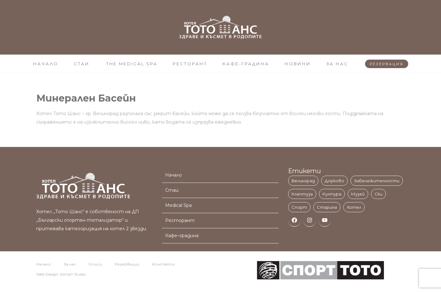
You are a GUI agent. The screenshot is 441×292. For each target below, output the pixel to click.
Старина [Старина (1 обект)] (327, 207)
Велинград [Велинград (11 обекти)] (303, 180)
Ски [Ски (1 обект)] (378, 193)
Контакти (163, 264)
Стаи (171, 190)
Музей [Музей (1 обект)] (358, 193)
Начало (173, 175)
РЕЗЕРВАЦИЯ (386, 64)
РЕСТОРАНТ (190, 63)
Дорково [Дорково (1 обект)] (334, 180)
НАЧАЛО (45, 63)
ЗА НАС (337, 63)
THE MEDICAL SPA (131, 63)
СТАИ (82, 63)
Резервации (127, 264)
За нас (70, 264)
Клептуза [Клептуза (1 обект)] (302, 193)
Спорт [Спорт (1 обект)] (299, 207)
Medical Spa (178, 205)
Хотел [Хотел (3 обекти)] (354, 207)
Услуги (95, 264)
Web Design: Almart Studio (61, 274)
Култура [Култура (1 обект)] (331, 193)
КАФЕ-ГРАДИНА (246, 63)
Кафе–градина (182, 235)
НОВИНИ (298, 63)
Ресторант (179, 220)
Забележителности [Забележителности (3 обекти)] (376, 180)
